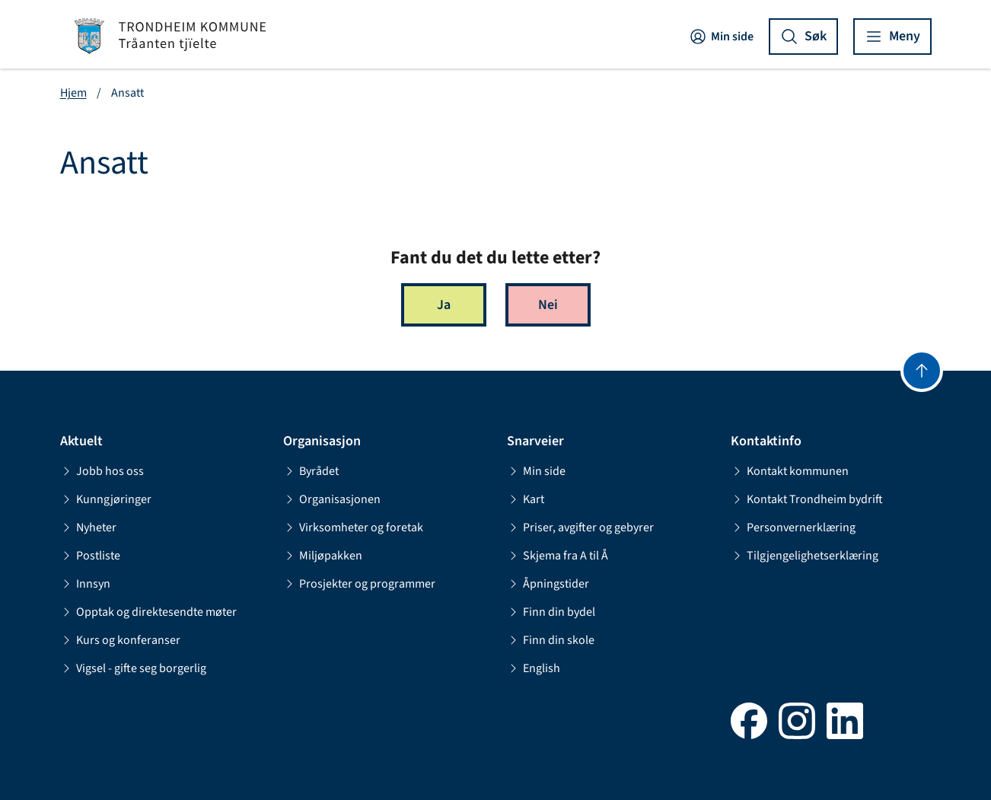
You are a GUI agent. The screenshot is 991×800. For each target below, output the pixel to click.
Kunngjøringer (105, 499)
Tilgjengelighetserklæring (804, 555)
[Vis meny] (892, 36)
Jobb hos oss (102, 471)
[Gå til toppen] (921, 370)
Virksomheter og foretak (353, 527)
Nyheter (88, 527)
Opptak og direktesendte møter (148, 612)
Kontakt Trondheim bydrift (807, 499)
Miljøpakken (322, 555)
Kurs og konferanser (120, 640)
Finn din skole (550, 640)
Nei (548, 304)
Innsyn (85, 583)
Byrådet (311, 471)
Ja (444, 304)
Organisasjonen (332, 499)
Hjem (73, 92)
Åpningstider (548, 583)
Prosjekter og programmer (359, 583)
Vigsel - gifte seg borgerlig (133, 668)
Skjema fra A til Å (557, 555)
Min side (721, 36)
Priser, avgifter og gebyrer (580, 527)
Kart (525, 499)
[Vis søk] (803, 36)
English (533, 668)
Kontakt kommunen (790, 471)
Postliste (90, 555)
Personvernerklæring (793, 527)
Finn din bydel (551, 612)
